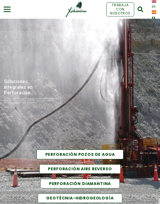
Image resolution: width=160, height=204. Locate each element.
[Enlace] (76, 9)
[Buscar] (140, 9)
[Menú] (7, 9)
